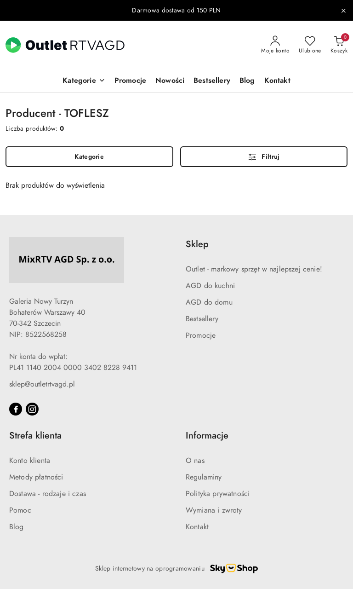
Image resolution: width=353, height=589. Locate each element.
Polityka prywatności (218, 494)
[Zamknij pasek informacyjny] (343, 10)
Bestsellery (202, 319)
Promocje (201, 335)
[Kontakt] (277, 81)
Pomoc (20, 510)
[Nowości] (169, 81)
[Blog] (247, 81)
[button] (84, 81)
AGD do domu (209, 302)
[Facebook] (15, 409)
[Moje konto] (275, 45)
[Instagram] (32, 409)
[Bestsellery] (212, 81)
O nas (195, 461)
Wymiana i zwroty (214, 510)
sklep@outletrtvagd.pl (42, 384)
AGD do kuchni (210, 286)
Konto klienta (29, 461)
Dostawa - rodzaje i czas (47, 494)
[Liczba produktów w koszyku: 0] (338, 45)
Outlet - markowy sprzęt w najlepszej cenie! (254, 269)
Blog (16, 527)
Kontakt (197, 527)
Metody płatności (36, 477)
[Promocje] (130, 81)
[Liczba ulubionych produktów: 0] (310, 45)
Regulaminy (204, 477)
